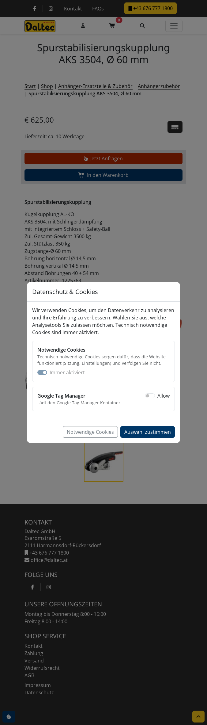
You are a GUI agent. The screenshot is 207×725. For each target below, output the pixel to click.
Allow (163, 395)
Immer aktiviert (67, 372)
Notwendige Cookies (90, 432)
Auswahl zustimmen (147, 432)
